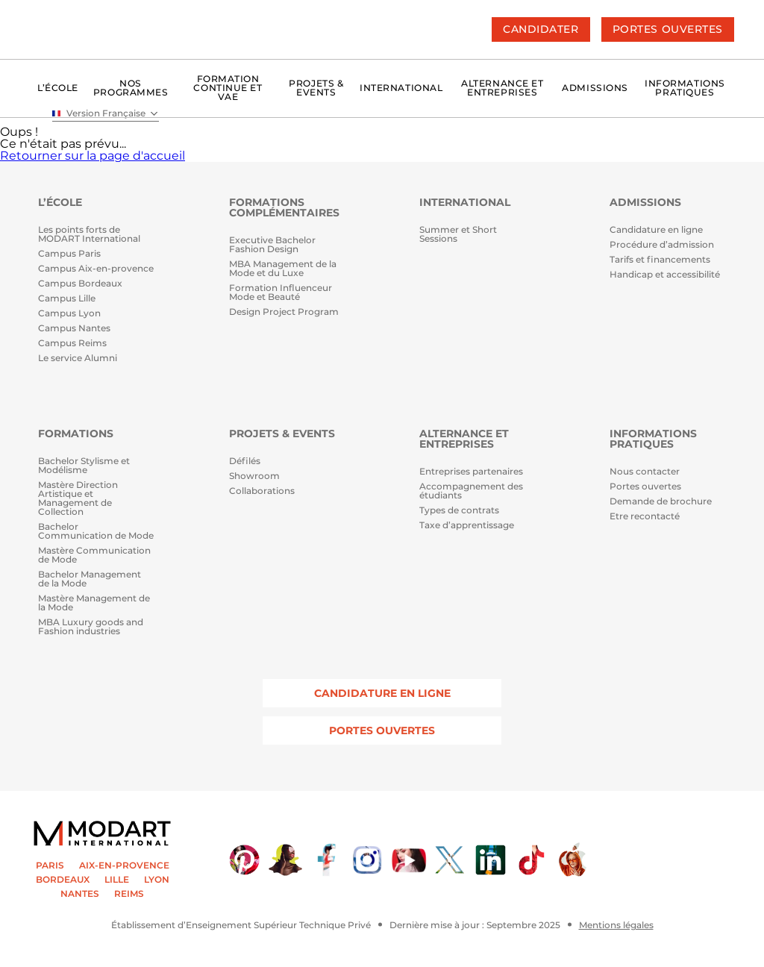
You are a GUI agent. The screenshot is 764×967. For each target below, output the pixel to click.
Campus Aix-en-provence (96, 269)
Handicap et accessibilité (665, 275)
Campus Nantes (74, 329)
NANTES (79, 893)
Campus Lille (67, 299)
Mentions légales (616, 925)
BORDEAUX (63, 879)
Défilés (244, 461)
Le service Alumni (77, 358)
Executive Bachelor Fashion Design (272, 245)
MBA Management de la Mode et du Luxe (282, 269)
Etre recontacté (645, 517)
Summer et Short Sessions (458, 234)
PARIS (50, 865)
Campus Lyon (69, 314)
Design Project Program (284, 312)
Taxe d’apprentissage (466, 526)
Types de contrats (459, 511)
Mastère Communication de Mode (94, 555)
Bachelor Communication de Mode (96, 531)
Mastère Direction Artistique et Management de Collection (78, 499)
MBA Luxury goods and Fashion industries (90, 627)
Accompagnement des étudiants (471, 491)
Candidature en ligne (656, 230)
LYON (156, 879)
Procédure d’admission (662, 245)
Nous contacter (645, 472)
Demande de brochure (661, 502)
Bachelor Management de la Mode (89, 579)
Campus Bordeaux (80, 284)
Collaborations (262, 491)
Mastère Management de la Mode (94, 603)
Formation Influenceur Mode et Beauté (280, 293)
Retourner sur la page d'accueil (92, 155)
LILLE (116, 879)
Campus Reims (72, 343)
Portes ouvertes (645, 487)
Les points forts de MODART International (89, 234)
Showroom (254, 476)
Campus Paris (69, 254)
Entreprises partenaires (471, 472)
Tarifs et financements (660, 260)
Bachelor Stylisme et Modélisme (84, 466)
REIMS (129, 893)
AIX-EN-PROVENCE (124, 865)
